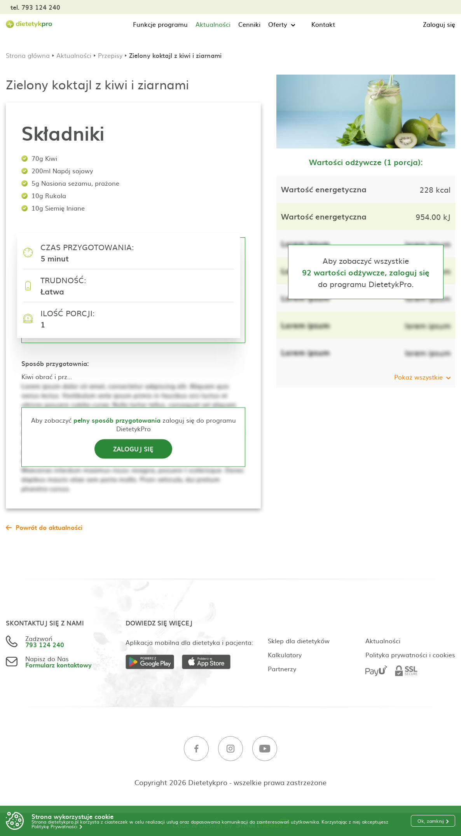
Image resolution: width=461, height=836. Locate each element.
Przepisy (110, 55)
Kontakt (323, 24)
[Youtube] (264, 748)
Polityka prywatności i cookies (410, 654)
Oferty (277, 24)
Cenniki (249, 24)
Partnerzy (282, 668)
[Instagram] (230, 748)
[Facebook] (196, 748)
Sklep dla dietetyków (299, 640)
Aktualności (213, 24)
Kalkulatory (285, 654)
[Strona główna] (29, 24)
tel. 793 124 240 (35, 7)
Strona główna (28, 55)
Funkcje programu (160, 24)
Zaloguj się (439, 24)
